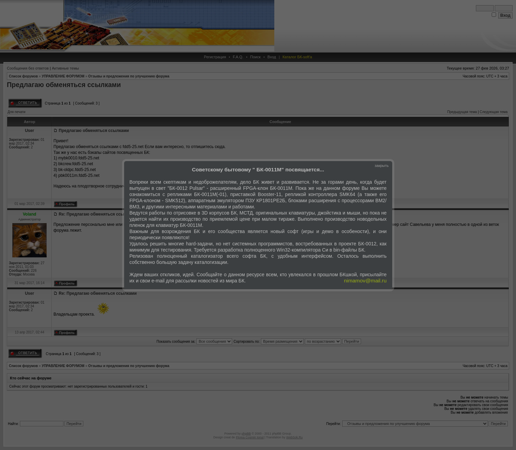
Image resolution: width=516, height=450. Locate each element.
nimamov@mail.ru (365, 280)
